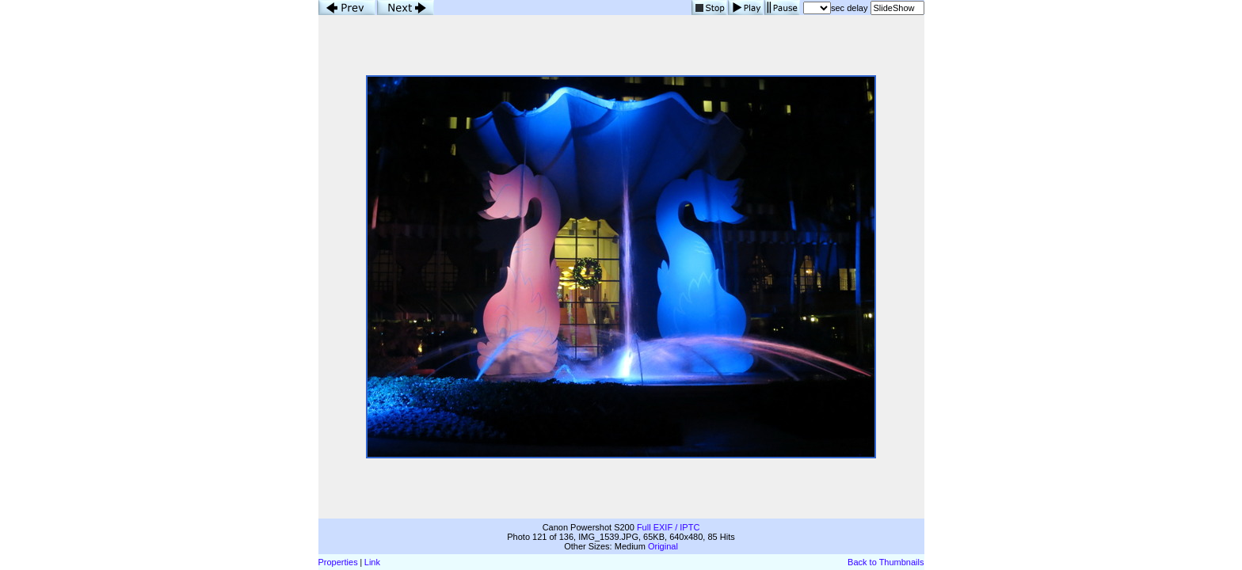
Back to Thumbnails (886, 562)
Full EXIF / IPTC (668, 527)
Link (372, 562)
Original (663, 546)
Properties (338, 562)
